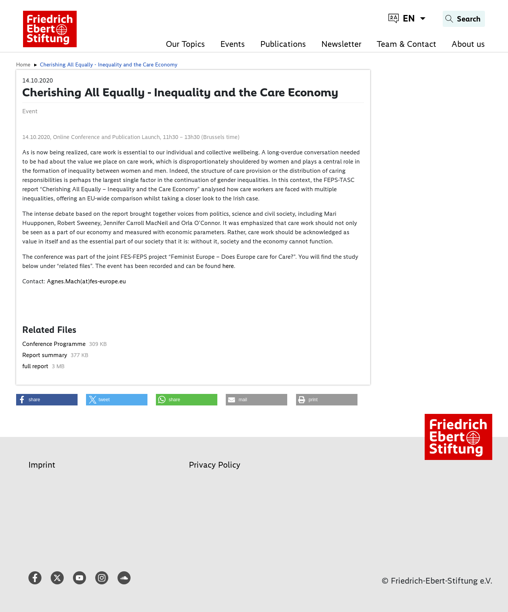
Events (232, 44)
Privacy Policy (214, 465)
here (228, 266)
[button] (47, 399)
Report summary (45, 355)
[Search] (464, 19)
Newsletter (341, 44)
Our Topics (185, 44)
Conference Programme (54, 343)
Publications (283, 44)
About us (468, 44)
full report (36, 366)
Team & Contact (406, 44)
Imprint (41, 465)
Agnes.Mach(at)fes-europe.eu (86, 281)
